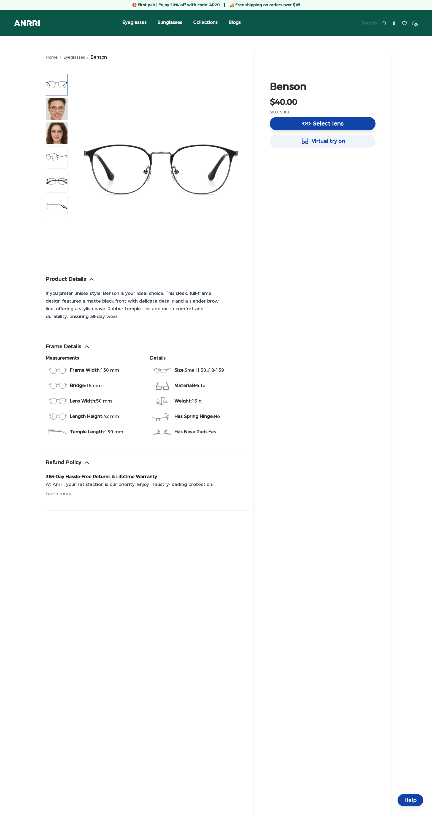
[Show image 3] (57, 133)
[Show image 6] (57, 206)
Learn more (58, 493)
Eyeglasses (74, 57)
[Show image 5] (57, 182)
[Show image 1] (57, 85)
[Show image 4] (57, 157)
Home (52, 57)
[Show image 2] (57, 109)
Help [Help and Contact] (410, 800)
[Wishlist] (404, 23)
